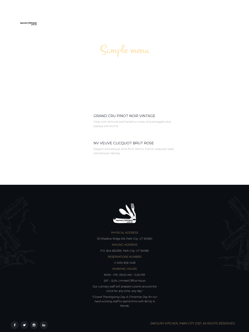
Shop (158, 15)
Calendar (138, 15)
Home (75, 15)
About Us (95, 15)
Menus (116, 15)
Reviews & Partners (188, 15)
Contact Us (222, 15)
